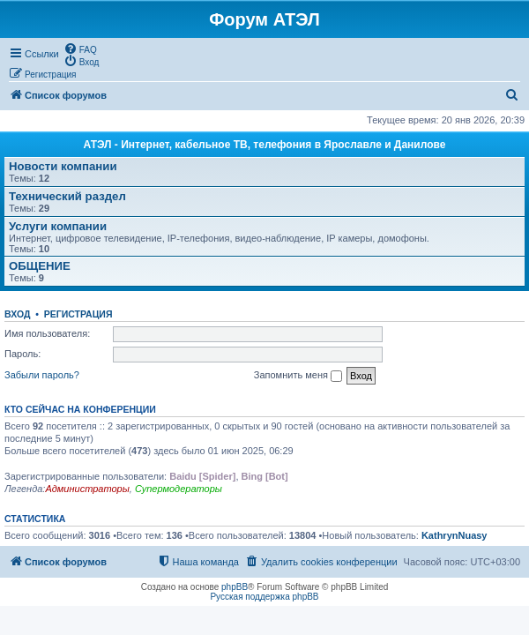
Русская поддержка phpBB (264, 596)
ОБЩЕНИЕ (40, 266)
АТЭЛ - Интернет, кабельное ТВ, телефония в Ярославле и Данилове (265, 144)
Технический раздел (67, 196)
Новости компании (63, 166)
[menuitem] (80, 48)
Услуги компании (58, 226)
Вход (17, 314)
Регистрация (78, 314)
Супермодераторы (178, 488)
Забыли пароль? (41, 375)
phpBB (234, 587)
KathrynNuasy (454, 535)
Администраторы (87, 488)
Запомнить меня (298, 376)
